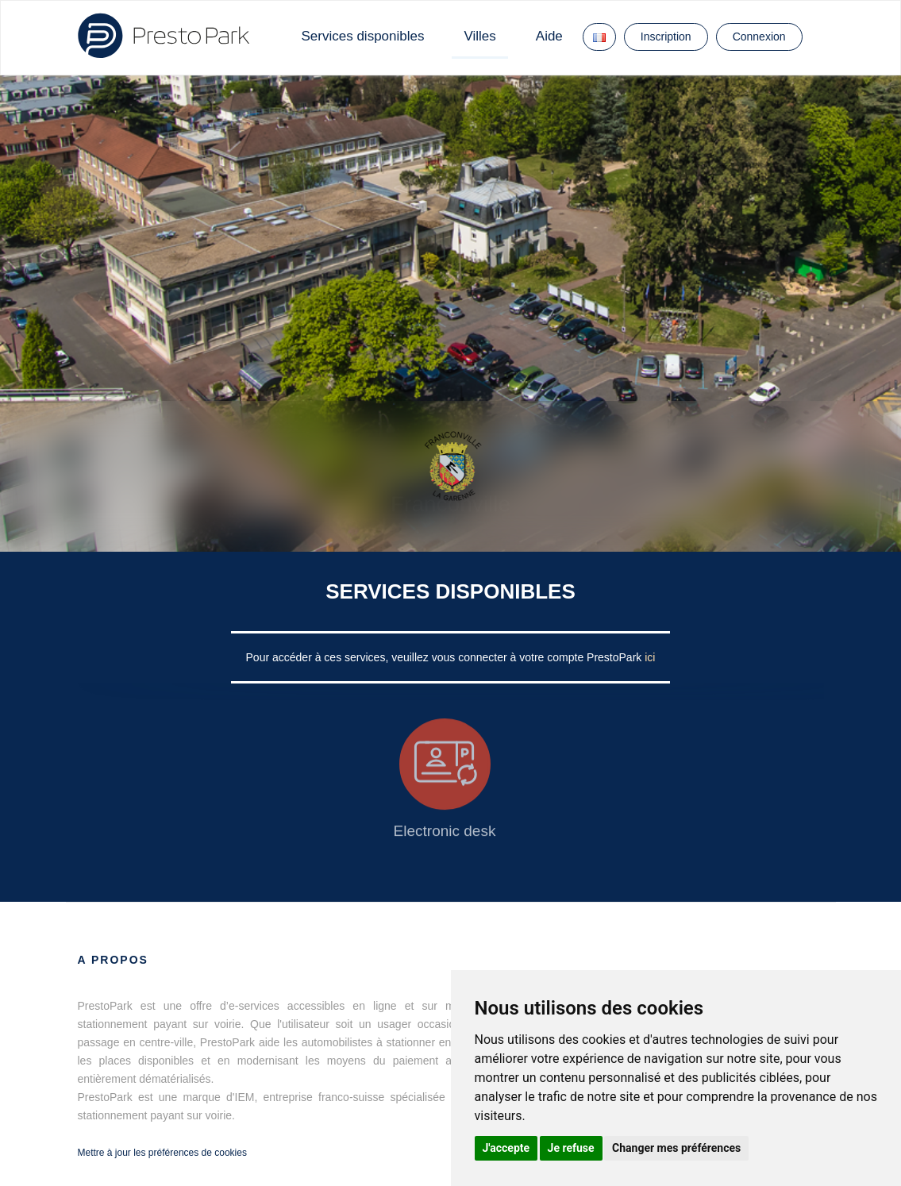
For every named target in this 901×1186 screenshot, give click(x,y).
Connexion (759, 36)
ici (650, 657)
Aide (549, 36)
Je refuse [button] (571, 1148)
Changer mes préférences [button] (676, 1148)
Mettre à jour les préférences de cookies (162, 1152)
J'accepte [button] (506, 1148)
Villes (479, 36)
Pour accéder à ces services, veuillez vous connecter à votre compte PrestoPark (445, 657)
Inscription (666, 36)
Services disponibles (363, 36)
